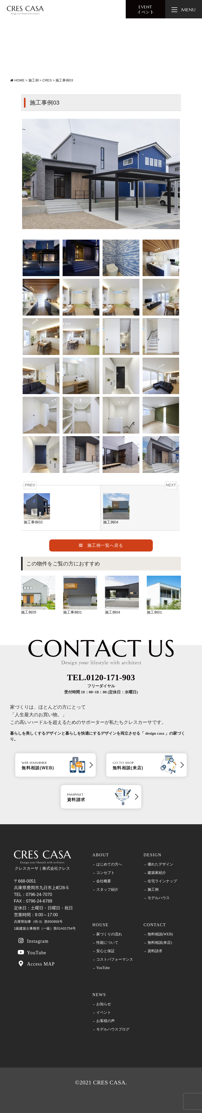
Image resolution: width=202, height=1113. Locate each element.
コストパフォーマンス (114, 959)
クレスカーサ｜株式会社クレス (42, 861)
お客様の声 (105, 1021)
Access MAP (36, 964)
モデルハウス (159, 898)
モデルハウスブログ (112, 1029)
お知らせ (103, 1004)
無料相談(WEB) (160, 934)
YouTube (31, 952)
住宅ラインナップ (162, 881)
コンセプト (105, 873)
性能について (107, 943)
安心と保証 (105, 951)
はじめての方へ (109, 864)
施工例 (153, 890)
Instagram (33, 941)
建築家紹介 (157, 873)
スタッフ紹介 (107, 890)
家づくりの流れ (109, 934)
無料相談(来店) (160, 943)
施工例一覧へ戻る (101, 545)
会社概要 (103, 881)
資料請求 (155, 951)
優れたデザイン (160, 864)
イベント (145, 9)
